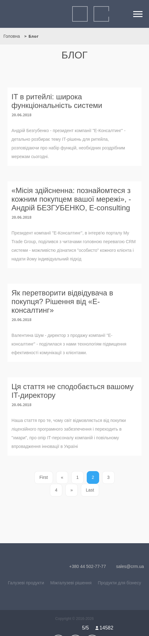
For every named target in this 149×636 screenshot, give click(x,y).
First (43, 477)
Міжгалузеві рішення (70, 582)
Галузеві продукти (26, 582)
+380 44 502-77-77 (84, 566)
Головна (11, 36)
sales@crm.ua (127, 566)
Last (90, 490)
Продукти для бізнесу (119, 582)
